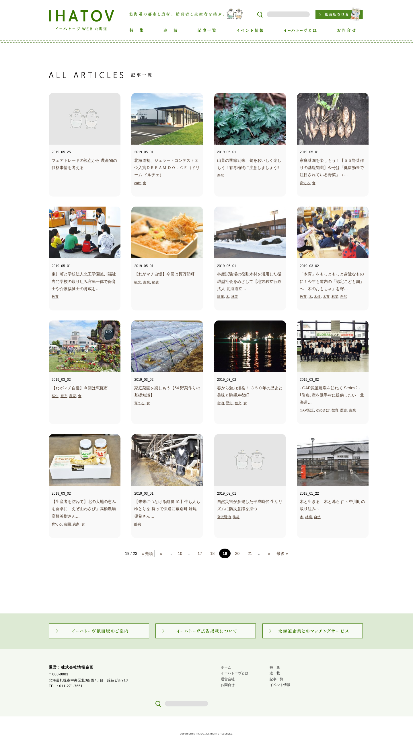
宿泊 (220, 403)
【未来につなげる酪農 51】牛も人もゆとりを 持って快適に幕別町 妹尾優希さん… (167, 508)
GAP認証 (307, 410)
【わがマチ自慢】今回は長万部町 (164, 274)
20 (237, 553)
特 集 (275, 667)
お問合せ (228, 685)
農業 (146, 282)
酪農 (155, 282)
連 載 (275, 673)
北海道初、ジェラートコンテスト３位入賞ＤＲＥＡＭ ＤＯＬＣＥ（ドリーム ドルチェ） (167, 167)
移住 (55, 396)
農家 (72, 396)
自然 (220, 176)
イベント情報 (280, 685)
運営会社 (228, 679)
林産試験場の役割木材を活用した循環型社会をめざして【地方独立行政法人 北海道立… (249, 281)
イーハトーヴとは (234, 673)
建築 (220, 297)
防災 (236, 517)
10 (180, 553)
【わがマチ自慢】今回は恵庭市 (80, 388)
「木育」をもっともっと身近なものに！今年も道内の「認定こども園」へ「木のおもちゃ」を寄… (332, 281)
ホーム (226, 667)
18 (212, 553)
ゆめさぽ (323, 410)
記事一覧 (276, 679)
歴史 (229, 403)
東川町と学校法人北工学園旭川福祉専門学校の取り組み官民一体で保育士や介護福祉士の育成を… (84, 281)
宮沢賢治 (224, 517)
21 (250, 553)
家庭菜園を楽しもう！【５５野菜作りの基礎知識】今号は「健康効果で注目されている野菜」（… (332, 167)
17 (200, 553)
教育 (55, 297)
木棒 (317, 297)
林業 (234, 297)
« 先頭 (147, 553)
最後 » (282, 553)
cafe (137, 183)
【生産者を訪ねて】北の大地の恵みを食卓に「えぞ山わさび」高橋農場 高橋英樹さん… (84, 508)
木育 (326, 297)
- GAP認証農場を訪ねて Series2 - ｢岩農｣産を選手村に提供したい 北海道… (332, 395)
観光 (137, 282)
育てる (305, 183)
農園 (67, 524)
